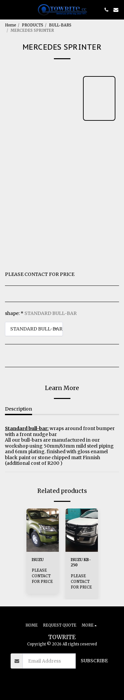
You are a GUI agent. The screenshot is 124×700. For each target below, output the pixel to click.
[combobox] (34, 329)
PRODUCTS (32, 25)
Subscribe (94, 661)
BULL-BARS (60, 25)
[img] (42, 530)
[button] (7, 9)
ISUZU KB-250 (81, 562)
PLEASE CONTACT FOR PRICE (42, 576)
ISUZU (38, 559)
